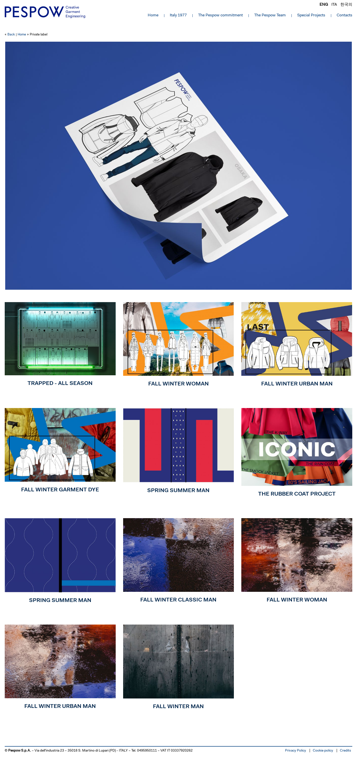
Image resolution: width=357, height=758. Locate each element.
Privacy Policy (295, 751)
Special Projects (311, 15)
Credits (345, 751)
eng (324, 5)
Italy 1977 (178, 15)
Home (153, 15)
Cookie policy (323, 751)
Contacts (344, 15)
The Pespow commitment (220, 15)
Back (11, 34)
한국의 (346, 5)
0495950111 (147, 751)
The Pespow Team (270, 15)
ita (334, 5)
